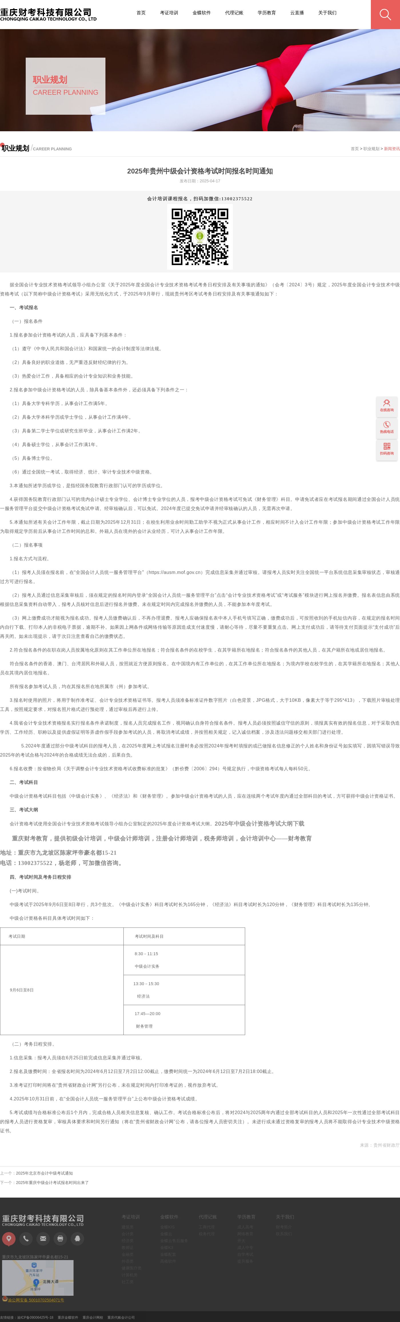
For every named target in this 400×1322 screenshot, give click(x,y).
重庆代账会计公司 (121, 1319)
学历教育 (267, 12)
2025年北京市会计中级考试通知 (44, 1174)
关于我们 (327, 12)
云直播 (297, 12)
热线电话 (387, 427)
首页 (141, 12)
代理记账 (234, 12)
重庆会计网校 (93, 1319)
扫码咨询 (387, 449)
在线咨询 (387, 405)
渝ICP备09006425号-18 (35, 1319)
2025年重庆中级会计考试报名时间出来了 (52, 1184)
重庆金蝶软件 (68, 1319)
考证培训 (169, 12)
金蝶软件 (202, 12)
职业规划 (371, 148)
